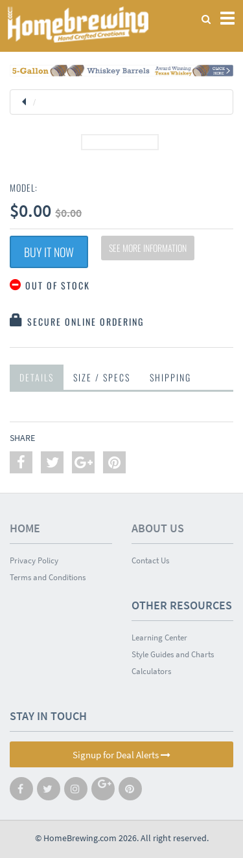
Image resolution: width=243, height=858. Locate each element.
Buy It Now (49, 251)
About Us (158, 528)
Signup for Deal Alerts (121, 755)
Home (25, 528)
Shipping (170, 377)
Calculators (151, 671)
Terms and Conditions (48, 577)
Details (36, 377)
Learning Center (159, 637)
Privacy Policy (34, 560)
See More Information (148, 247)
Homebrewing (77, 24)
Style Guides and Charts (173, 654)
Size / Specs (101, 377)
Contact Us (150, 560)
